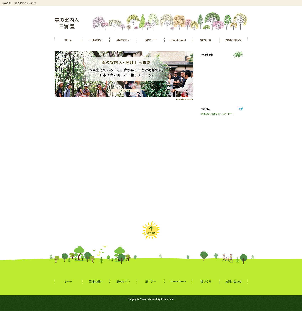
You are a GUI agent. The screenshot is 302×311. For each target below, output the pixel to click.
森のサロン (123, 40)
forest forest (178, 40)
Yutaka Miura (147, 299)
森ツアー (150, 40)
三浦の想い (95, 40)
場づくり (205, 40)
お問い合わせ (233, 40)
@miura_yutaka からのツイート (217, 113)
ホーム (68, 40)
